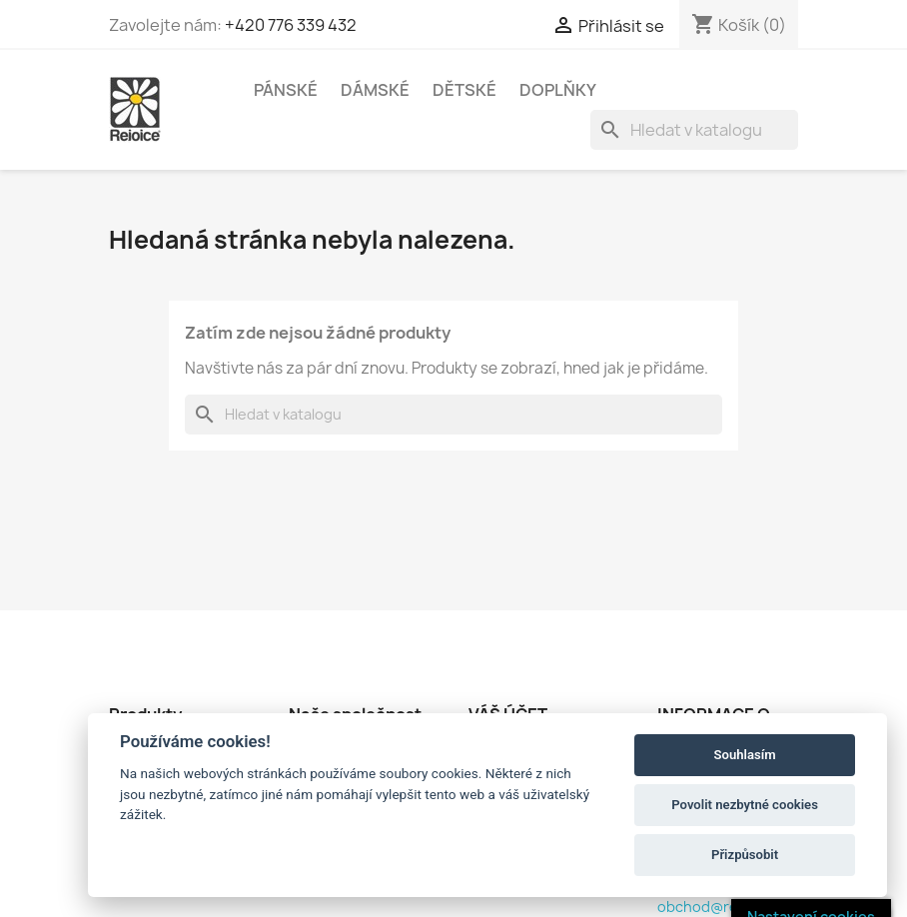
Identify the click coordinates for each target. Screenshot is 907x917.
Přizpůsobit (744, 854)
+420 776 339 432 (291, 25)
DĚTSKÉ (464, 90)
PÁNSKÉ (286, 90)
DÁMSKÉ (375, 90)
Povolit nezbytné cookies (744, 804)
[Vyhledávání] (694, 130)
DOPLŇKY (557, 90)
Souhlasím (745, 754)
